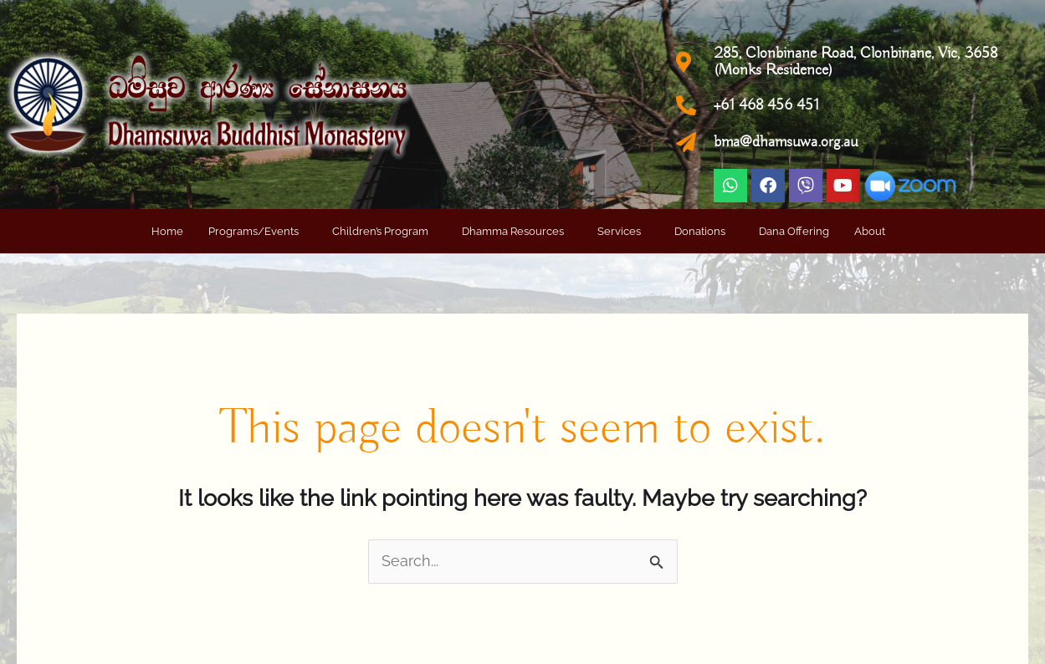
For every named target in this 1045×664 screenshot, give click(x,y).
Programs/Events (253, 231)
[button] (258, 231)
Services (619, 231)
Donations (699, 231)
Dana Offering (794, 231)
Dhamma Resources (513, 231)
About (869, 231)
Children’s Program (380, 231)
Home (167, 231)
